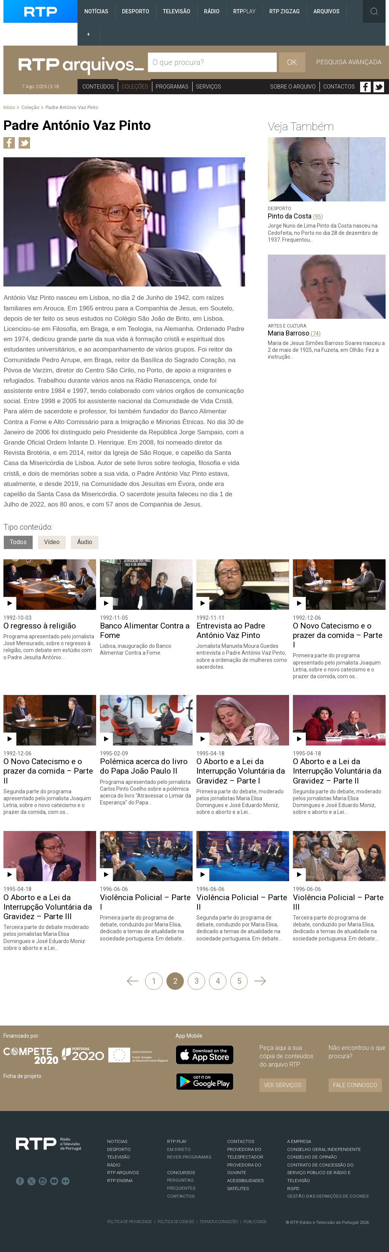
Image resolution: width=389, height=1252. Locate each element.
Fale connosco (355, 1085)
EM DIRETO (179, 1149)
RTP (244, 11)
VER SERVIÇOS (283, 1085)
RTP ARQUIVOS (123, 1172)
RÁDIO (113, 1165)
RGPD (293, 1188)
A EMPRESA (299, 1141)
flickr (66, 1181)
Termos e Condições (219, 1222)
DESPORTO (119, 1149)
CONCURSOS (181, 1172)
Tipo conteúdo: (27, 527)
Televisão (176, 11)
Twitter (378, 87)
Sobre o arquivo (293, 87)
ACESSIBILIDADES (245, 1180)
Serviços (208, 87)
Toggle (374, 11)
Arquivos (326, 11)
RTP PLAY (177, 1141)
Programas (172, 87)
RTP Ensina (120, 1180)
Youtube (54, 1181)
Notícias (96, 11)
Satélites (238, 1188)
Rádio (212, 11)
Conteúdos (98, 87)
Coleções (135, 87)
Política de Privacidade (129, 1222)
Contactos (339, 87)
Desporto (135, 11)
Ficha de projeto (22, 1076)
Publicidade (255, 1222)
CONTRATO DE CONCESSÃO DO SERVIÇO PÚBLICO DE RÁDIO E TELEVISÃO (320, 1172)
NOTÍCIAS (117, 1141)
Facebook (365, 87)
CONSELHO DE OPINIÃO (312, 1157)
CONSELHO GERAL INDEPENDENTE (324, 1149)
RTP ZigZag (284, 11)
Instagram (43, 1181)
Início (9, 107)
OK (292, 62)
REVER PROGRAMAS (189, 1157)
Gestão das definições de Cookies (327, 1196)
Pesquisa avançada (349, 62)
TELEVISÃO (118, 1157)
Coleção (30, 107)
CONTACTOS (240, 1141)
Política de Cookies (176, 1222)
